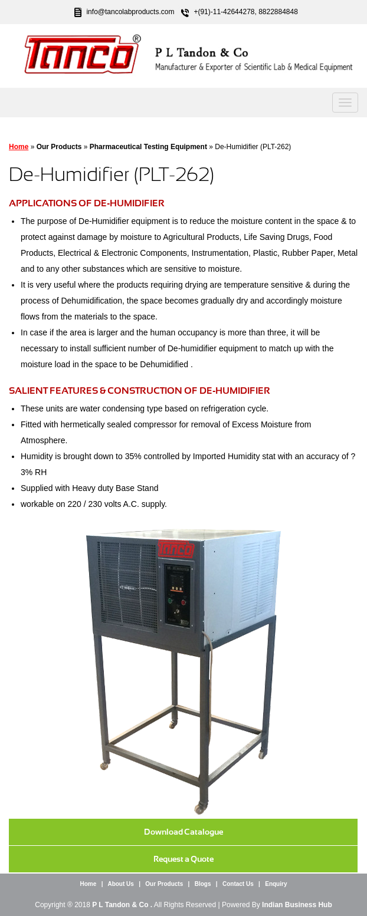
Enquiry (276, 884)
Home (18, 147)
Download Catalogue (183, 831)
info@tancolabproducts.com (130, 12)
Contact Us (238, 884)
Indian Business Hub (297, 905)
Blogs (203, 884)
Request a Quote (183, 859)
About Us (120, 884)
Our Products (164, 884)
